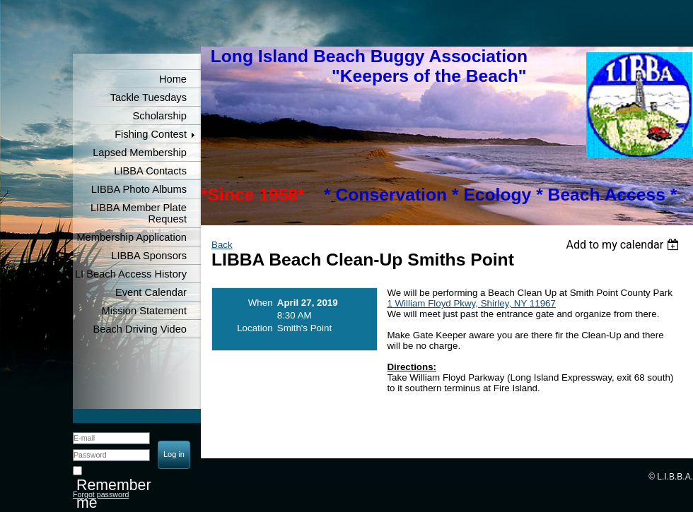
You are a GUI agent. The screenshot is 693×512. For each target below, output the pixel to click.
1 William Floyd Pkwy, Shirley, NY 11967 (471, 303)
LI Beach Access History (131, 274)
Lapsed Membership (140, 152)
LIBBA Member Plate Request (139, 213)
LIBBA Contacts (150, 171)
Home (173, 79)
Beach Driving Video (140, 329)
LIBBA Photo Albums (139, 189)
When (260, 302)
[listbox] (624, 245)
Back (222, 244)
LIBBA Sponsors (149, 255)
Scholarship (159, 115)
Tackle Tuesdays (148, 97)
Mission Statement (144, 310)
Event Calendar (151, 292)
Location (254, 328)
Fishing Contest (151, 134)
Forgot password (101, 494)
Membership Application (131, 237)
